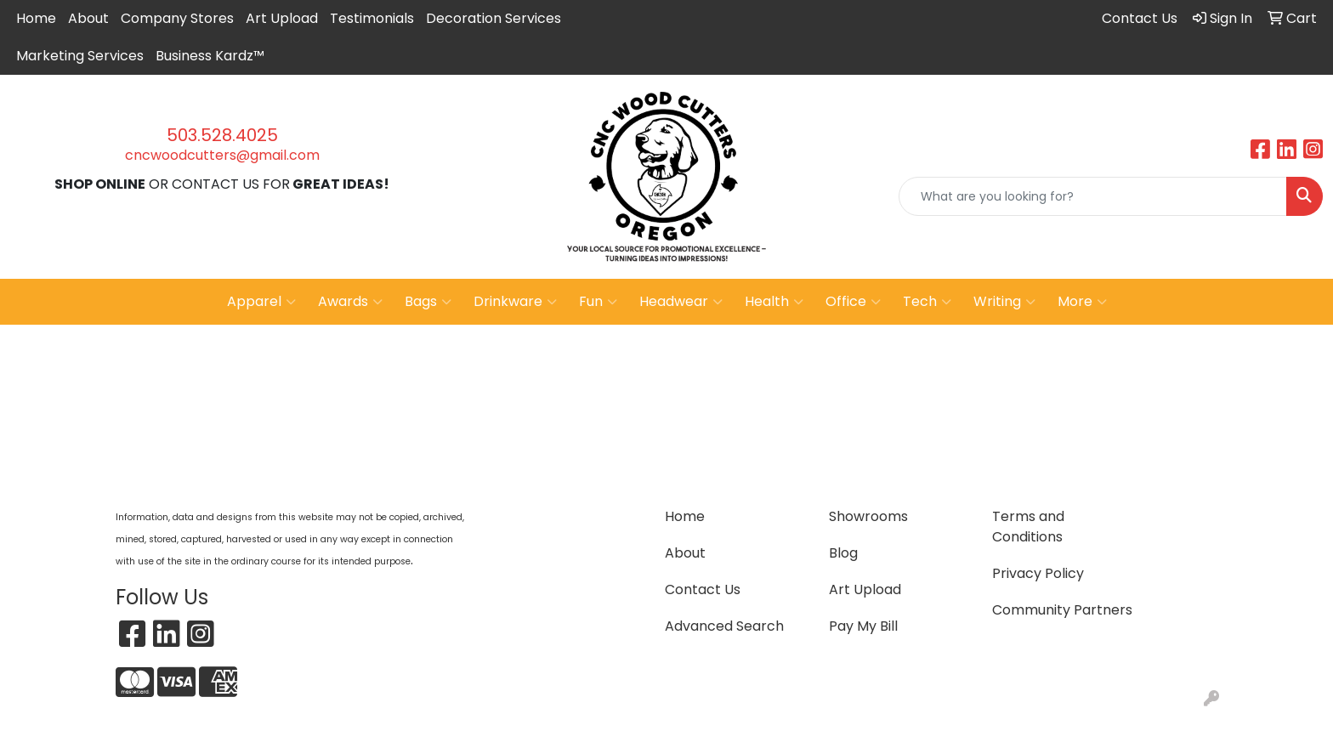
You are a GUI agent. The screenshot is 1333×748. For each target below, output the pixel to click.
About (88, 18)
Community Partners (1062, 610)
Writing (1004, 302)
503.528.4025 (222, 135)
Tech (927, 302)
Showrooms (868, 516)
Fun (598, 302)
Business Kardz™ (210, 55)
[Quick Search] (1093, 196)
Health (774, 302)
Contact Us (702, 589)
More (1082, 302)
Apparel (261, 302)
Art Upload (282, 18)
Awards (350, 302)
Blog (843, 553)
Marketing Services (80, 55)
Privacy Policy (1038, 573)
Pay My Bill (863, 626)
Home (36, 18)
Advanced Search (724, 626)
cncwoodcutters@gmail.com (222, 155)
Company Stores (177, 18)
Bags (428, 302)
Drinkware (515, 302)
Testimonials (372, 18)
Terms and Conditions (1028, 527)
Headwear (681, 302)
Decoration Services (493, 18)
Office (853, 302)
